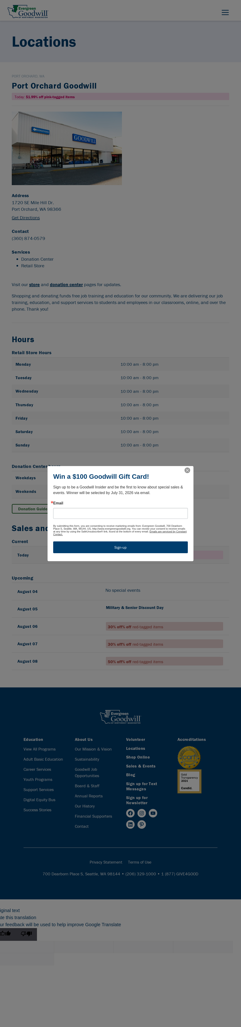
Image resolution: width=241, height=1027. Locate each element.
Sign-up (120, 547)
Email (58, 503)
